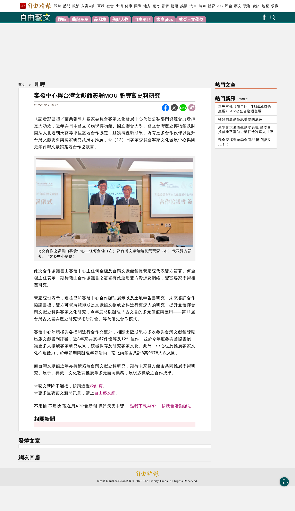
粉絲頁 (96, 386)
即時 (57, 6)
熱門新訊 (231, 98)
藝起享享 (80, 19)
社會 (110, 6)
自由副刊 (142, 19)
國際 (137, 6)
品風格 (100, 19)
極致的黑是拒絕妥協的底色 (240, 119)
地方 (147, 6)
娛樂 (183, 6)
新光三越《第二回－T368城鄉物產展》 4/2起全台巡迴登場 (244, 109)
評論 (228, 6)
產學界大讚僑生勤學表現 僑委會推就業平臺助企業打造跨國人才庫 (245, 129)
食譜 (256, 6)
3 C (220, 6)
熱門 (66, 6)
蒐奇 (156, 6)
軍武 (100, 6)
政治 (75, 6)
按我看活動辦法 (177, 406)
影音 (165, 6)
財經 (174, 6)
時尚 (202, 6)
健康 (128, 6)
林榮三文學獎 (191, 19)
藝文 (237, 6)
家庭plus (164, 19)
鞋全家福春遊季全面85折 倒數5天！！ (244, 142)
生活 (119, 6)
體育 (211, 6)
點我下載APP (143, 406)
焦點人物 (120, 19)
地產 (265, 6)
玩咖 (247, 6)
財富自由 (88, 6)
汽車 (193, 6)
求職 (274, 6)
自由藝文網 (105, 393)
